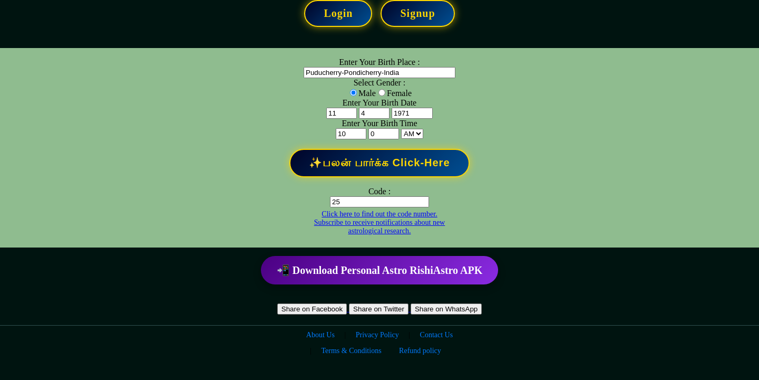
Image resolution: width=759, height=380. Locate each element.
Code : (379, 191)
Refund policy (420, 351)
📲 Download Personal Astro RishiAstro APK (379, 270)
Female (399, 93)
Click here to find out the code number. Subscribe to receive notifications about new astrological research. (379, 222)
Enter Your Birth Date (379, 102)
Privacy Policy (377, 335)
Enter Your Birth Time (379, 123)
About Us (320, 335)
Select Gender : (380, 82)
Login (338, 13)
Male (367, 93)
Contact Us (436, 335)
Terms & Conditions (351, 351)
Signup (417, 13)
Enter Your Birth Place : (379, 62)
